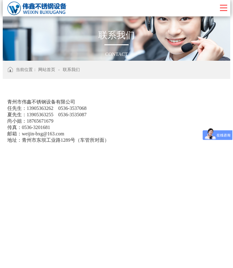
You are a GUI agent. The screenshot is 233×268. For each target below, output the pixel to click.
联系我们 (71, 69)
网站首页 (46, 69)
